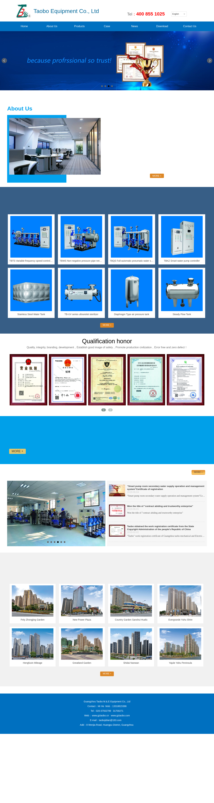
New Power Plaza (82, 619)
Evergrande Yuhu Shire (180, 619)
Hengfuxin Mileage (32, 663)
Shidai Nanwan (131, 663)
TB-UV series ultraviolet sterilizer (81, 314)
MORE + (156, 175)
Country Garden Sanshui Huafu (131, 619)
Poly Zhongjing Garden (32, 619)
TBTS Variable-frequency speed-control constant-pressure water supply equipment (31, 260)
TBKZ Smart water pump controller (182, 260)
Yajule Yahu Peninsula (180, 663)
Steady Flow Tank (182, 314)
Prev (4, 60)
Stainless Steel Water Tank (31, 314)
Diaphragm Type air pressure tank (131, 314)
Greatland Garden (82, 663)
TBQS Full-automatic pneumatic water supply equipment (131, 260)
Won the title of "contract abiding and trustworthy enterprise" (160, 506)
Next (209, 60)
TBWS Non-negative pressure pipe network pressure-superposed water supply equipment (81, 260)
